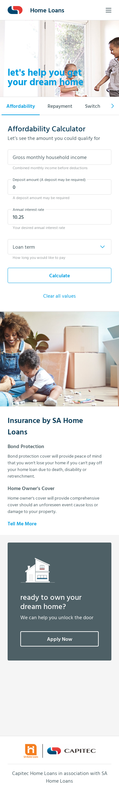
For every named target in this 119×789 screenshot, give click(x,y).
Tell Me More (22, 523)
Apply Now (59, 639)
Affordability (20, 106)
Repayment (60, 106)
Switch (92, 106)
